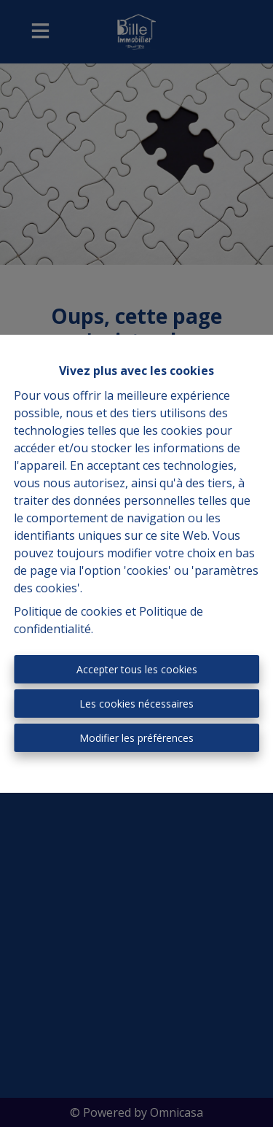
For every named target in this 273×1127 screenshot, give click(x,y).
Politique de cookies (68, 611)
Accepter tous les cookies (136, 669)
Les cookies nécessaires (136, 703)
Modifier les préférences (136, 738)
